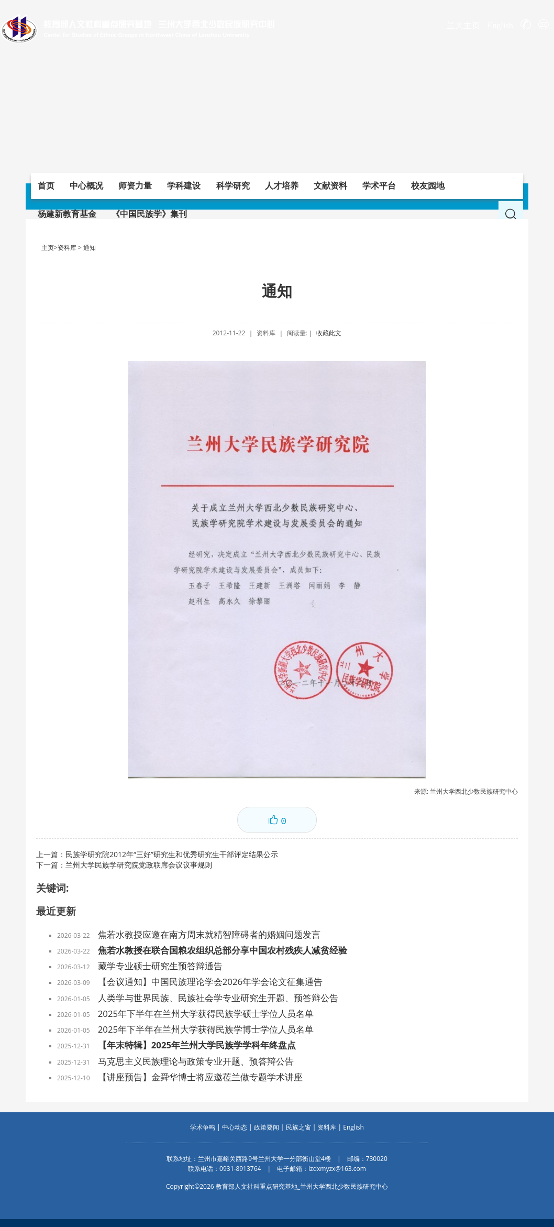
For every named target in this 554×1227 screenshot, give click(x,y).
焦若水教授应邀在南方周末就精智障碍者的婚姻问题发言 (209, 934)
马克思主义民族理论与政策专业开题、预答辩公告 (196, 1061)
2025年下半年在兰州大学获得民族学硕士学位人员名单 (206, 1013)
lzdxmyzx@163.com (337, 1168)
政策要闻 (266, 1127)
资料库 (67, 247)
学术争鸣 (202, 1127)
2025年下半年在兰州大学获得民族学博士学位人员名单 (206, 1029)
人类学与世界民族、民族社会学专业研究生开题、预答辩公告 (218, 998)
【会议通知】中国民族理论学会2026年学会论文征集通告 (210, 982)
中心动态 (234, 1127)
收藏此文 (328, 332)
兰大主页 (463, 25)
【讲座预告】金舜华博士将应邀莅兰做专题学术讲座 (200, 1077)
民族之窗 (298, 1127)
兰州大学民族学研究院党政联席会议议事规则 (138, 865)
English (500, 25)
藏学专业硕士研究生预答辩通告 (160, 966)
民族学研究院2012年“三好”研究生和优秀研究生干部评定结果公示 (171, 854)
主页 (47, 247)
